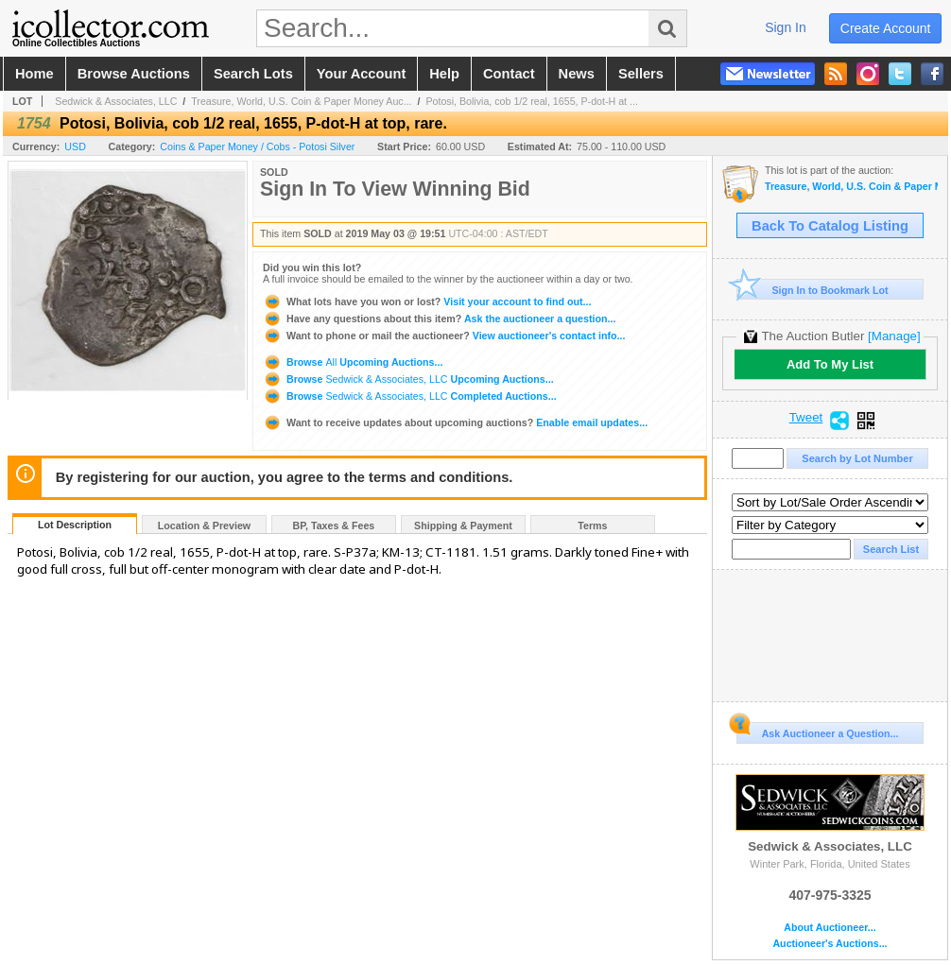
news (577, 73)
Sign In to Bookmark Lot (812, 290)
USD (75, 146)
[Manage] (894, 336)
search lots (253, 73)
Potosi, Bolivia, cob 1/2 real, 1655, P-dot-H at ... (531, 101)
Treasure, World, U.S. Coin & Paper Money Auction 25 (851, 186)
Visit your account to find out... (427, 301)
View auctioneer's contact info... (444, 335)
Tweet (806, 417)
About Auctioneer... (829, 927)
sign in (785, 27)
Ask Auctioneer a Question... (817, 730)
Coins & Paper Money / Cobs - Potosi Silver (257, 146)
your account (361, 73)
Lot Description (75, 524)
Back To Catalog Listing (830, 225)
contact (509, 73)
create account (885, 28)
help (444, 73)
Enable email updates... (455, 422)
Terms (592, 525)
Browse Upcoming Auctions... (352, 362)
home (34, 73)
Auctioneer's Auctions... (829, 944)
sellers (641, 73)
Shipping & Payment (463, 525)
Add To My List (830, 364)
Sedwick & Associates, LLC (116, 101)
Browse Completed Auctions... (410, 396)
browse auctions (134, 73)
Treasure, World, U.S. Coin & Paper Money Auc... (301, 101)
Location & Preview (204, 525)
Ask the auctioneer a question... (439, 318)
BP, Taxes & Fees (334, 525)
